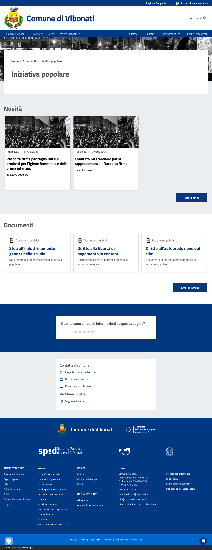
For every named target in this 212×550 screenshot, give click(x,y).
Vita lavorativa (45, 484)
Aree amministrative (14, 474)
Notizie (80, 474)
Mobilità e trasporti (47, 504)
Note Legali (94, 539)
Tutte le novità (191, 198)
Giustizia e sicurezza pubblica (52, 509)
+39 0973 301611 (127, 489)
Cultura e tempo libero (49, 479)
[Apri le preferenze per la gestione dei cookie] (9, 541)
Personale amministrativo (17, 499)
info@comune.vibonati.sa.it (132, 499)
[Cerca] (204, 18)
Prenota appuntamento (178, 474)
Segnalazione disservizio (178, 483)
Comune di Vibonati (60, 18)
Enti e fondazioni (12, 489)
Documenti (19, 225)
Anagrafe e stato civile (49, 474)
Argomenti (29, 61)
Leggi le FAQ (172, 479)
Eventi (80, 484)
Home (15, 61)
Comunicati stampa (87, 479)
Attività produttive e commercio (53, 489)
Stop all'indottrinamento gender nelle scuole (32, 251)
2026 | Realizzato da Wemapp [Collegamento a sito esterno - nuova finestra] (19, 547)
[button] (191, 3)
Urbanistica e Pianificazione (51, 494)
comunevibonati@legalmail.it (133, 494)
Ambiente (43, 519)
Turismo (42, 499)
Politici (7, 494)
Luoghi (7, 504)
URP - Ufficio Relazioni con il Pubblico (137, 504)
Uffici (6, 484)
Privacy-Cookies (77, 539)
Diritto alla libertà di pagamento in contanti (98, 251)
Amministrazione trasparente (92, 505)
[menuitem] (132, 34)
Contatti (123, 468)
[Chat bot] (203, 541)
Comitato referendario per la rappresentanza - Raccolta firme (101, 161)
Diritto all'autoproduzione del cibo (173, 251)
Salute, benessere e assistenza (53, 524)
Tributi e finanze (46, 514)
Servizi (42, 468)
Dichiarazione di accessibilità (180, 489)
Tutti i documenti (190, 288)
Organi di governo (12, 479)
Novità (13, 109)
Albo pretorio (83, 500)
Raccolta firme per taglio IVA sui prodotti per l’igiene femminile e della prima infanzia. (37, 163)
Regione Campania (156, 3)
